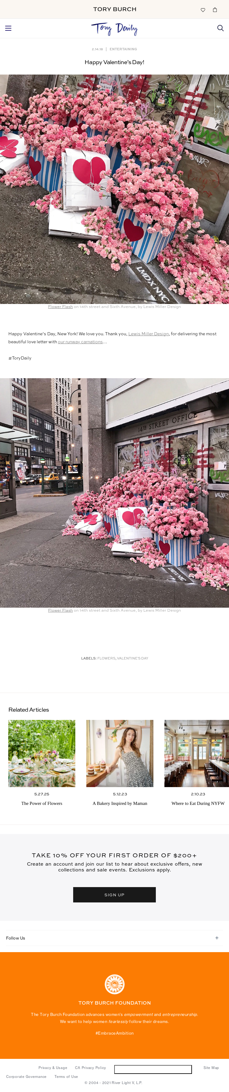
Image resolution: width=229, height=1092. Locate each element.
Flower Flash (60, 307)
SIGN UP (114, 895)
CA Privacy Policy (90, 1068)
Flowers (106, 658)
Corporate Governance (26, 1077)
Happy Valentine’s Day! (114, 62)
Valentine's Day (132, 658)
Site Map (211, 1068)
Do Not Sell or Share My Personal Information (153, 1069)
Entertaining (123, 49)
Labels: (89, 658)
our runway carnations (80, 342)
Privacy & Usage (53, 1068)
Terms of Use (66, 1077)
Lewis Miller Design (148, 334)
